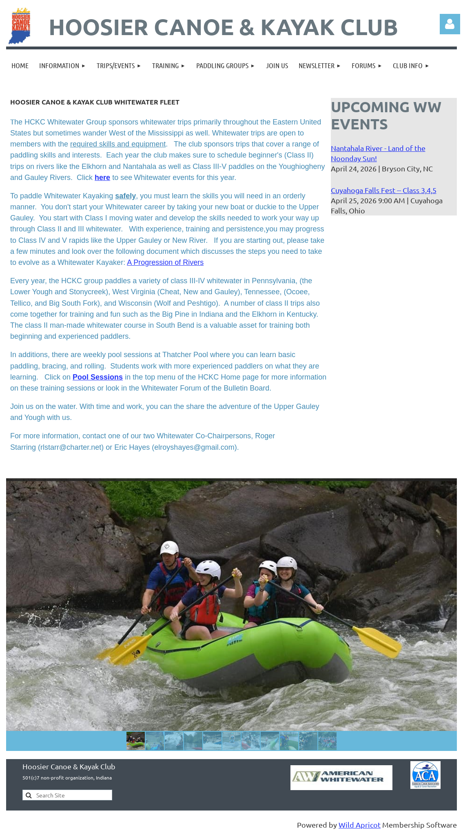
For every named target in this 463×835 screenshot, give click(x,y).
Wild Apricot (360, 824)
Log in (450, 24)
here (102, 177)
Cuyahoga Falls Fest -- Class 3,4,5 (383, 190)
